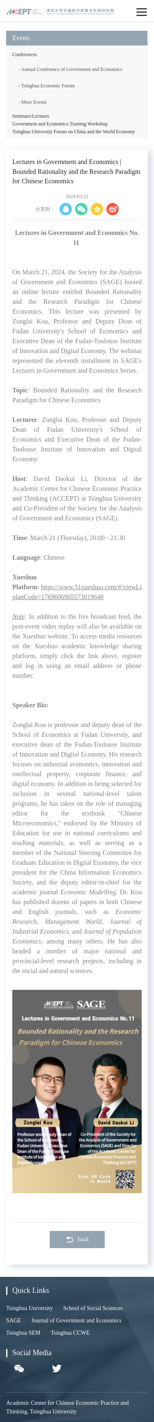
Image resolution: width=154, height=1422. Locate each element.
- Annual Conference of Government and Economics (70, 69)
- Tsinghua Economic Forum (46, 86)
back (77, 1239)
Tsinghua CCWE (70, 1333)
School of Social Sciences (93, 1308)
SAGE (13, 1320)
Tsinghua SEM (23, 1333)
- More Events (32, 102)
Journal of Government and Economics (77, 1320)
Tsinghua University (29, 1308)
